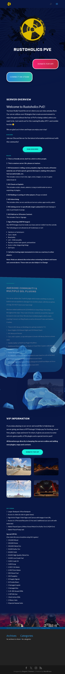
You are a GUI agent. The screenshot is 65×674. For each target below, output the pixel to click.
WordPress (47, 671)
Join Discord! (32, 149)
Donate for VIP (32, 452)
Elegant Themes (28, 671)
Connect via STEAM (19, 77)
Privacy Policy (45, 628)
